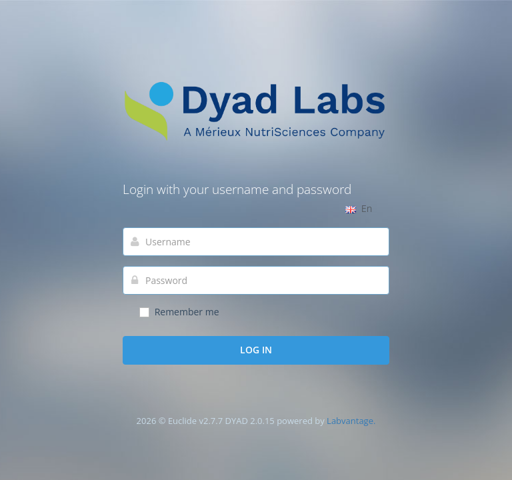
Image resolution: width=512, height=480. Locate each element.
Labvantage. (351, 421)
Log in (256, 349)
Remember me (178, 312)
